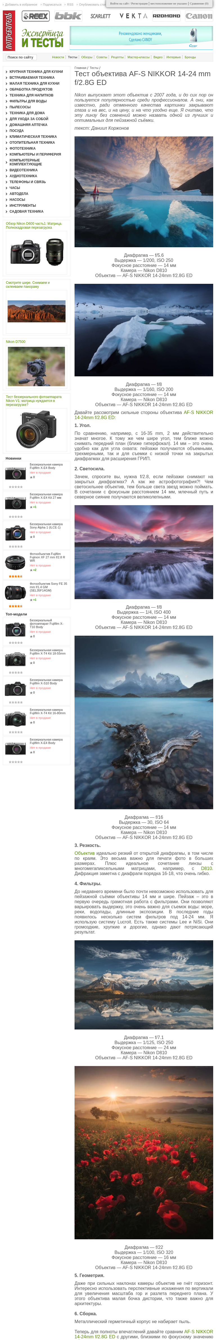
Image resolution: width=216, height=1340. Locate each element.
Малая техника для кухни (34, 84)
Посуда (17, 131)
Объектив (85, 853)
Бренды (190, 57)
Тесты (94, 67)
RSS (70, 4)
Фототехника (23, 148)
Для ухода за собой (29, 119)
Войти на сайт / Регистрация (129, 3)
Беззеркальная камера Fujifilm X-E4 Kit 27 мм (46, 496)
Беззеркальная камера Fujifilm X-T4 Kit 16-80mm (48, 711)
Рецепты (117, 57)
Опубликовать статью (94, 4)
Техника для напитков (31, 95)
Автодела (19, 194)
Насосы (17, 200)
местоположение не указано (168, 3)
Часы (15, 188)
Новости (58, 57)
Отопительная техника (32, 143)
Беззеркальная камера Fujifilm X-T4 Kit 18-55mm (48, 651)
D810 (206, 868)
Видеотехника (24, 170)
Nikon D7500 (15, 342)
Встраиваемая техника (32, 78)
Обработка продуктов (31, 89)
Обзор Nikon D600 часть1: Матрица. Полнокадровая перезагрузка (34, 226)
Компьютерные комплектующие (26, 162)
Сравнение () (199, 3)
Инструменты (23, 206)
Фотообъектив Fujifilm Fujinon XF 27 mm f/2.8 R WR (47, 557)
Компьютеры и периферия (35, 154)
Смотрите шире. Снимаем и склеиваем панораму (28, 285)
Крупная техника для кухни (36, 72)
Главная (80, 67)
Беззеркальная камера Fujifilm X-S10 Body (46, 681)
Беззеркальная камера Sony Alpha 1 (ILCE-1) (46, 525)
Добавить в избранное (21, 4)
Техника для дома (27, 113)
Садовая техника (27, 211)
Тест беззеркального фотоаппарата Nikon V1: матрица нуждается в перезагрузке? (34, 401)
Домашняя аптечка (29, 125)
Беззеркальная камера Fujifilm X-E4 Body (46, 466)
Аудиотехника (23, 176)
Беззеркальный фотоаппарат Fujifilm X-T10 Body (46, 624)
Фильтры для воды (28, 101)
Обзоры (87, 57)
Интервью (173, 57)
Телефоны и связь (28, 182)
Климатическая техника (33, 137)
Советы (101, 57)
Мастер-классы (138, 57)
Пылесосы (20, 107)
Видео (158, 57)
